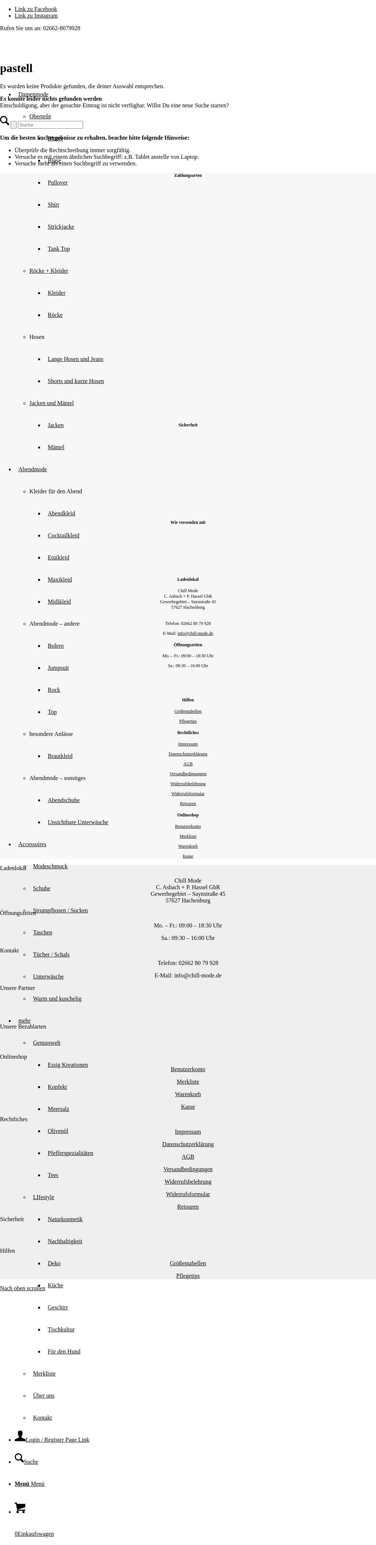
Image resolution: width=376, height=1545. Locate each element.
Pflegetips (188, 721)
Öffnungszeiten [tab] (18, 913)
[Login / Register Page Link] (52, 1440)
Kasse (188, 856)
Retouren (188, 803)
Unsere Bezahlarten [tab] (23, 1026)
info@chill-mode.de (195, 633)
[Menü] (29, 1484)
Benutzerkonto (188, 826)
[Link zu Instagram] (36, 15)
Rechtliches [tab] (14, 1119)
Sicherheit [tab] (12, 1219)
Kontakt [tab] (9, 950)
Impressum (188, 744)
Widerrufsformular (188, 793)
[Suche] (26, 1462)
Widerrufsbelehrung (188, 783)
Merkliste (188, 836)
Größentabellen (188, 711)
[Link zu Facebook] (36, 9)
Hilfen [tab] (7, 1251)
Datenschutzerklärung (188, 754)
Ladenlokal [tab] (13, 868)
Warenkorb (188, 846)
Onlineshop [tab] (13, 1057)
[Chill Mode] (55, 66)
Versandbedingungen (188, 773)
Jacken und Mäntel (51, 403)
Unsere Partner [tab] (17, 988)
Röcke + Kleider (48, 271)
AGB (187, 763)
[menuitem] (210, 1285)
